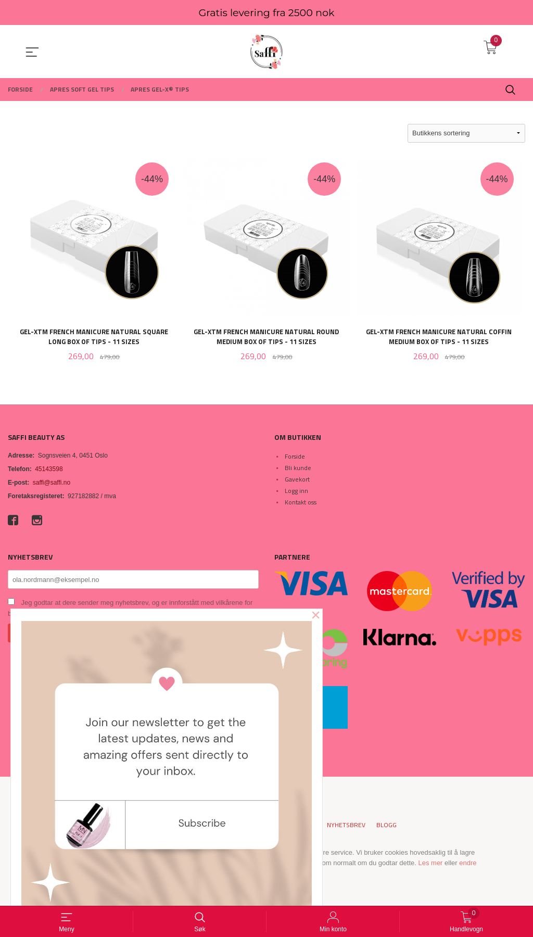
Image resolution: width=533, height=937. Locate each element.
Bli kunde (298, 468)
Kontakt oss (300, 503)
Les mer (430, 863)
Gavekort (297, 480)
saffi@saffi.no (51, 483)
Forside (295, 457)
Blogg (386, 826)
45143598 (48, 469)
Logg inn (296, 491)
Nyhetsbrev (346, 826)
